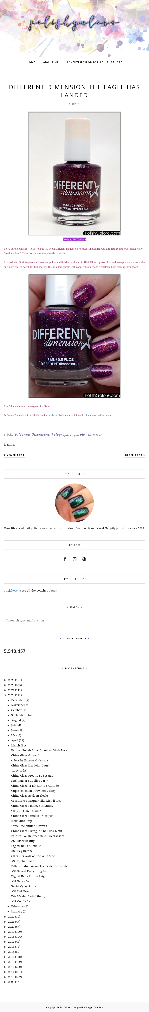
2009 (11, 982)
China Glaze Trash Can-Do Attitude (35, 785)
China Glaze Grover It (25, 755)
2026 (11, 680)
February (17, 906)
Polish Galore (64, 1007)
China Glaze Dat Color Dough (30, 765)
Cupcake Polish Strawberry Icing (33, 791)
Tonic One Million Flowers (29, 826)
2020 (11, 926)
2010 (11, 977)
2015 (11, 951)
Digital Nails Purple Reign (29, 876)
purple (79, 434)
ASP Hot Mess (20, 891)
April (14, 740)
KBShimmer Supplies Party (29, 780)
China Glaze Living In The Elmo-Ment (36, 831)
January (16, 911)
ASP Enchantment (23, 861)
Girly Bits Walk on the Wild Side (33, 856)
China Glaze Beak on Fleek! (29, 795)
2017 (11, 941)
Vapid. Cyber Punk (23, 886)
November (18, 705)
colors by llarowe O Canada (29, 760)
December (18, 700)
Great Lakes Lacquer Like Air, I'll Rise (36, 800)
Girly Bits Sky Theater (26, 811)
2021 (11, 921)
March (15, 745)
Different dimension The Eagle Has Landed (40, 866)
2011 (11, 972)
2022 (11, 916)
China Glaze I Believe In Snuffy (32, 806)
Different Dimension (32, 434)
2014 (11, 957)
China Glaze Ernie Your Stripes (32, 816)
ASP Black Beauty (23, 841)
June (14, 730)
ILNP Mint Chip (21, 821)
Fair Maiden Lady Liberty (28, 896)
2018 (11, 936)
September (18, 715)
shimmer (95, 434)
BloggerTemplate (94, 1007)
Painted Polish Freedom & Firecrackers (37, 836)
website (53, 415)
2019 (11, 931)
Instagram (106, 415)
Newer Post (15, 455)
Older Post (134, 455)
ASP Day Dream (21, 851)
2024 (11, 690)
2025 (11, 685)
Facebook (91, 415)
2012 (11, 967)
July (14, 725)
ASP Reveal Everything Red (29, 871)
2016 (11, 946)
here (14, 590)
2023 (11, 695)
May (14, 735)
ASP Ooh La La (20, 901)
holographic (62, 434)
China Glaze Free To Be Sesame (32, 775)
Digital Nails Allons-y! (26, 846)
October (16, 710)
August (16, 720)
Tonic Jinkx (18, 770)
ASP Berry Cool (21, 881)
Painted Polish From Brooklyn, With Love (39, 750)
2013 (11, 962)
